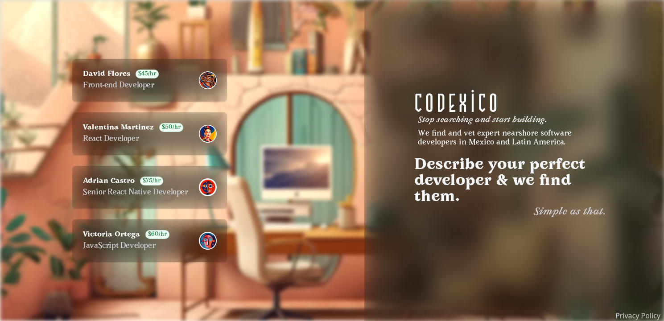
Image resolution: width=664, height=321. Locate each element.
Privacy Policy (637, 316)
